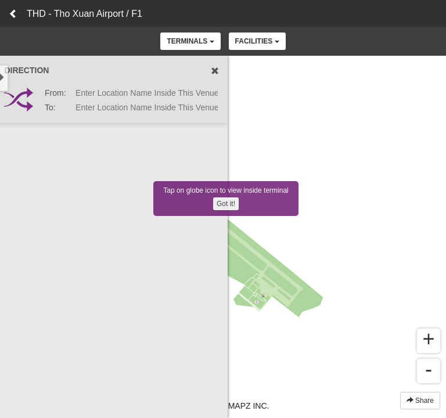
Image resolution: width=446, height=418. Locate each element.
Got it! (226, 204)
